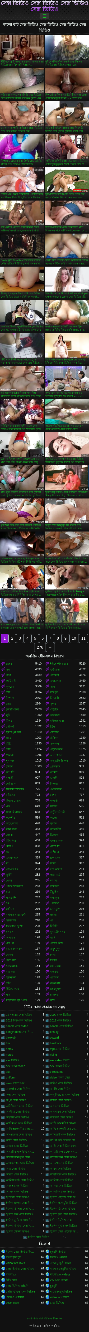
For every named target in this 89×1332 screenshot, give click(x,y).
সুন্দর (53, 703)
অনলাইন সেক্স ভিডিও (18, 1089)
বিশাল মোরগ (13, 800)
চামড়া (9, 766)
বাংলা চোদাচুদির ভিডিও (63, 1268)
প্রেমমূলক (55, 989)
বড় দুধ (54, 692)
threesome (57, 1071)
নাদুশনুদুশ (55, 949)
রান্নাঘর (54, 994)
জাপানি (10, 772)
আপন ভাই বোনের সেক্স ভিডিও (65, 1140)
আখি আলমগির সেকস (63, 1123)
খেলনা (10, 755)
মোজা (9, 954)
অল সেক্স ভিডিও (59, 1106)
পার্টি (52, 937)
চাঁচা (8, 692)
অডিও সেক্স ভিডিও (61, 1083)
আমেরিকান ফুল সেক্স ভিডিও (20, 1157)
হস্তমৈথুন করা (13, 732)
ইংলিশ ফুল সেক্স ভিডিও (63, 1214)
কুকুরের (10, 686)
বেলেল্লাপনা (12, 966)
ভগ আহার (56, 869)
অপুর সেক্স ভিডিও (16, 1100)
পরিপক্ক (10, 943)
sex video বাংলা (59, 1060)
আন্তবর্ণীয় (55, 829)
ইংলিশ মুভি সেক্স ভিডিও (63, 1225)
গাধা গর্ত (55, 875)
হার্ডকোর (55, 669)
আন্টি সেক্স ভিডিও (16, 1140)
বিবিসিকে (11, 840)
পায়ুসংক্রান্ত (56, 749)
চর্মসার (53, 806)
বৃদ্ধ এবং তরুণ (14, 949)
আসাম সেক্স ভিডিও (17, 1191)
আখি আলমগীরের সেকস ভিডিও (65, 1129)
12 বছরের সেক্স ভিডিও (19, 1014)
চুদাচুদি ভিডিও (58, 1251)
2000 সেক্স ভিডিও (60, 1014)
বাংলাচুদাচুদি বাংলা (60, 1263)
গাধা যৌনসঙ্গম (14, 812)
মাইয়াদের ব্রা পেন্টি (16, 1000)
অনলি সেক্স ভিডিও (61, 1089)
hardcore (55, 1043)
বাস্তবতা (54, 886)
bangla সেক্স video (17, 1026)
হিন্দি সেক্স (11, 1280)
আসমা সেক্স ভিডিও (61, 1186)
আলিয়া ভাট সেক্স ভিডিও (20, 1180)
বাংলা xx (11, 1274)
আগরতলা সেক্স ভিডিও (19, 1134)
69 (7, 903)
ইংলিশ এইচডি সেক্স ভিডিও (65, 1197)
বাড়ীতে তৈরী (57, 812)
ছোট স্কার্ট (11, 960)
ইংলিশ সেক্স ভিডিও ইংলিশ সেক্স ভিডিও (20, 1251)
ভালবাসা (11, 920)
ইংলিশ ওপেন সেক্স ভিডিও (20, 1203)
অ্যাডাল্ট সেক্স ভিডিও (62, 1117)
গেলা (9, 880)
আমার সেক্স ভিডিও (17, 1146)
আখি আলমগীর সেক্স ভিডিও (20, 1129)
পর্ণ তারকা (55, 789)
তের (8, 703)
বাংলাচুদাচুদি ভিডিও (61, 1291)
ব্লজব (9, 664)
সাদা (52, 686)
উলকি (53, 823)
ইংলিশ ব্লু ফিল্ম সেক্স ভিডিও (20, 1220)
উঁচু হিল (54, 892)
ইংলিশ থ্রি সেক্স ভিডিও (62, 1208)
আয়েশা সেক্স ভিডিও (61, 1163)
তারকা (9, 835)
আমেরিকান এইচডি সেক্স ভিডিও (20, 1151)
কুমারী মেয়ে (12, 709)
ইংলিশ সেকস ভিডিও (17, 1231)
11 (83, 638)
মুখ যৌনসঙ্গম (57, 932)
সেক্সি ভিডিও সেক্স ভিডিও (20, 1291)
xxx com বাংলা (59, 1280)
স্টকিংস (54, 738)
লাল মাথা (11, 829)
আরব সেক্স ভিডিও (60, 1168)
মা (7, 863)
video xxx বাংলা (15, 1263)
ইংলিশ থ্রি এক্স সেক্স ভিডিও (20, 1208)
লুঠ (7, 715)
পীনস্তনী (54, 675)
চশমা (53, 863)
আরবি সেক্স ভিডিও (17, 1174)
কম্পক (53, 880)
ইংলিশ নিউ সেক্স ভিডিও (19, 1214)
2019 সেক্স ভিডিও (60, 1020)
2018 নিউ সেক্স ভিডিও (19, 1020)
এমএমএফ (12, 857)
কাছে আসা (12, 823)
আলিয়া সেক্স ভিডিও (61, 1180)
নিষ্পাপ (10, 698)
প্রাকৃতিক (55, 766)
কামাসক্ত (55, 715)
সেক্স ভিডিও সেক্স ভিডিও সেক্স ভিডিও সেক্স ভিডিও (44, 6)
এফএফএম (12, 869)
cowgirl (54, 1037)
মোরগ (9, 846)
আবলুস (10, 937)
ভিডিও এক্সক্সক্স (58, 1257)
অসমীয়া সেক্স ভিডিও (18, 1111)
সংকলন (54, 743)
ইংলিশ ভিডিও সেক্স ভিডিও (20, 1225)
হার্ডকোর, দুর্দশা (14, 926)
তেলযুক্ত (55, 909)
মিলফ (9, 721)
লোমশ (53, 772)
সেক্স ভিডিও (57, 1303)
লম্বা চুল (54, 897)
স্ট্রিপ (52, 726)
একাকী (53, 778)
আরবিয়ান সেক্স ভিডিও (63, 1174)
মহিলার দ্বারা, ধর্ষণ (16, 914)
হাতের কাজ (56, 840)
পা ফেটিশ (11, 897)
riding (53, 1054)
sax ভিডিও (12, 1060)
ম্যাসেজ (10, 971)
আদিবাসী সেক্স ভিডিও (62, 1134)
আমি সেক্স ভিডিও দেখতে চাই (65, 1146)
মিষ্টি (8, 743)
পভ (8, 806)
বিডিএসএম (12, 989)
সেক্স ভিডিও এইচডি (17, 1286)
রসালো (10, 932)
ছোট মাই (11, 681)
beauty (54, 1032)
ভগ (8, 669)
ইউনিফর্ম (11, 977)
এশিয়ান (54, 732)
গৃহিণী (9, 875)
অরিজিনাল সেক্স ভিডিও (19, 1106)
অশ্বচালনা (55, 681)
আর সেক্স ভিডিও (16, 1168)
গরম (8, 738)
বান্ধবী (9, 778)
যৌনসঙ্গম (55, 966)
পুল (8, 994)
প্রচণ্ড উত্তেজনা (14, 886)
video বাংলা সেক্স (60, 1077)
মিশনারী (54, 698)
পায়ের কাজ (56, 943)
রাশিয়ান (54, 852)
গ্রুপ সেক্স (55, 857)
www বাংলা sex (15, 1083)
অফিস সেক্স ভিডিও (61, 1100)
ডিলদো (54, 835)
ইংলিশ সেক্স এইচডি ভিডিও (65, 1231)
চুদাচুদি (53, 1286)
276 (40, 647)
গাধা (8, 675)
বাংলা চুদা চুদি (13, 1257)
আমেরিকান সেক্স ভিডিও (64, 1157)
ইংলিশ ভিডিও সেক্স (61, 1220)
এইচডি (54, 709)
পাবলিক (54, 977)
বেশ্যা (53, 795)
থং (7, 852)
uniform (10, 1077)
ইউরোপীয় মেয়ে (59, 664)
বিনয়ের (54, 783)
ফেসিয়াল (11, 783)
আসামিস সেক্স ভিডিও (62, 1191)
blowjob (11, 1037)
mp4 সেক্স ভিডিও (60, 1049)
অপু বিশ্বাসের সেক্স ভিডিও (64, 1094)
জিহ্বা (53, 960)
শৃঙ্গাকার (10, 760)
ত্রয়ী (8, 749)
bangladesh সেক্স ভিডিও (20, 1032)
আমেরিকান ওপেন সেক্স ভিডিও (65, 1151)
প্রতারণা (54, 903)
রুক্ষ (52, 1000)
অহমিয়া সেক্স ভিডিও (17, 1117)
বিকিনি (53, 926)
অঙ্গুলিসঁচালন (59, 760)
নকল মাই (55, 983)
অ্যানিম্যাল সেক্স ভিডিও (19, 1123)
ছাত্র (8, 892)
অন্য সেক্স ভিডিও (15, 1094)
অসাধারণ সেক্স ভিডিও (62, 1111)
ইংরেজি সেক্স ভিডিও (17, 1197)
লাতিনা (10, 909)
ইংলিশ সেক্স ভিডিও (39, 1237)
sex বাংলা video (15, 1066)
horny (9, 1049)
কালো (53, 817)
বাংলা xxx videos (60, 1274)
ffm (8, 1043)
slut (8, 1071)
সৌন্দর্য (10, 726)
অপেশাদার (56, 755)
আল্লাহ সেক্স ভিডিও (17, 1186)
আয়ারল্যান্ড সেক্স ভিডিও (20, 1163)
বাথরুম (54, 971)
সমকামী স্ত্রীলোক (15, 789)
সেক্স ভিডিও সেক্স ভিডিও (20, 1268)
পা (51, 920)
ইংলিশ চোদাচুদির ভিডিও (63, 1203)
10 (74, 638)
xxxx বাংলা (12, 1303)
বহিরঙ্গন (10, 795)
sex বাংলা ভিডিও (60, 1066)
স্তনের (53, 914)
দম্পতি (54, 800)
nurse (9, 1054)
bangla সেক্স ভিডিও (61, 1026)
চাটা (8, 983)
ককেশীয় (10, 817)
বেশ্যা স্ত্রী (54, 846)
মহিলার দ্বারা (57, 721)
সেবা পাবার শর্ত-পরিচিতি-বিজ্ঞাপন (44, 1318)
